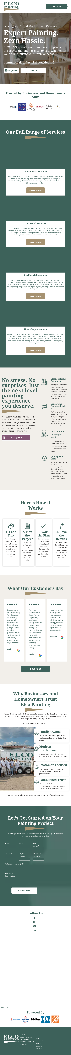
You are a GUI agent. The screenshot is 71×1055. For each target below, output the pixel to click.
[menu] (67, 6)
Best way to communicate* (38, 855)
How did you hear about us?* (10, 876)
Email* (21, 843)
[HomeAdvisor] (62, 1038)
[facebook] (34, 918)
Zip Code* (8, 854)
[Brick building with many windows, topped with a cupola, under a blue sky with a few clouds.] (18, 987)
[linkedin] (35, 931)
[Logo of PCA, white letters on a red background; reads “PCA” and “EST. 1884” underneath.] (52, 1038)
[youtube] (34, 926)
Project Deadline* (22, 855)
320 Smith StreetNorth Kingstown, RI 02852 (27, 1040)
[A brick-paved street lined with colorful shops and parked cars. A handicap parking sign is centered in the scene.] (52, 987)
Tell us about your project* (14, 864)
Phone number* (36, 844)
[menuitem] (42, 1038)
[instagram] (34, 922)
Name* (7, 843)
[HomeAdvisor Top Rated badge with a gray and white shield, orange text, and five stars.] (52, 1044)
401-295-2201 (23, 1044)
